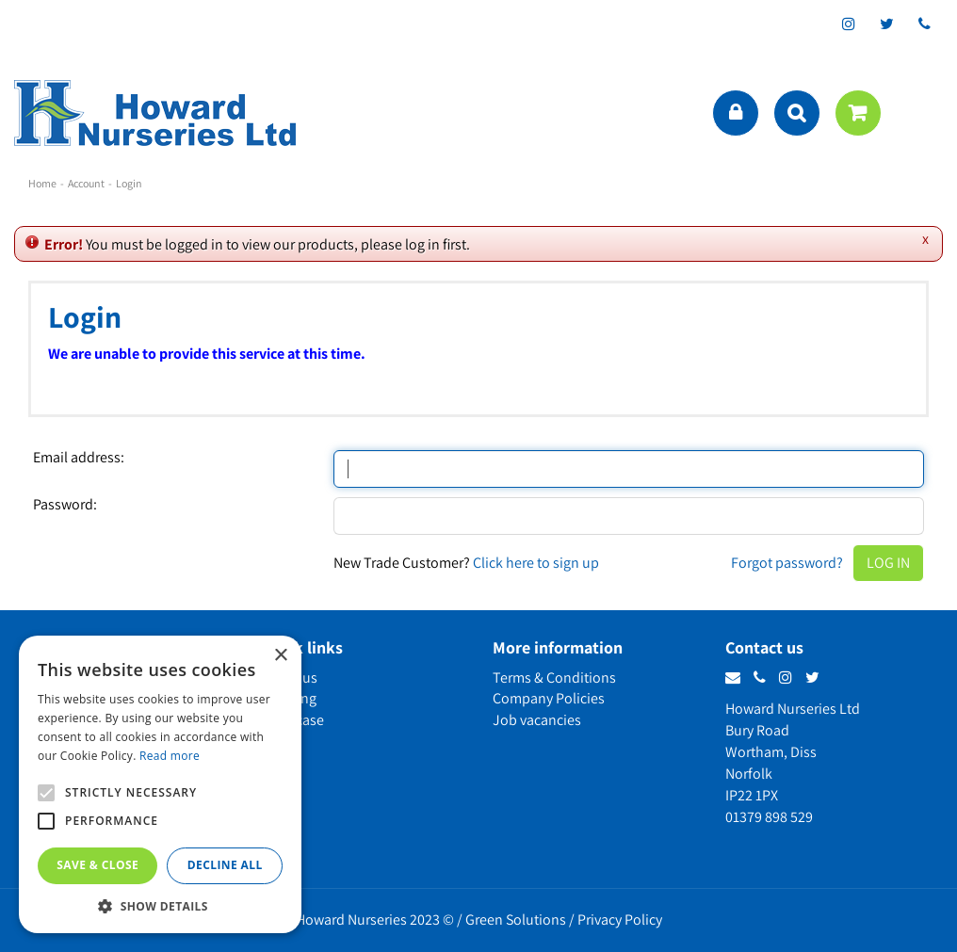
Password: (65, 504)
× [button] (280, 656)
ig (849, 23)
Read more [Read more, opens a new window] (169, 756)
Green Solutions (515, 919)
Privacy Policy (619, 919)
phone (924, 23)
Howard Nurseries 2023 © (375, 919)
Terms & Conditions (554, 677)
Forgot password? (787, 563)
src (796, 113)
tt (886, 23)
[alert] (160, 784)
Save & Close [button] (97, 865)
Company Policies (549, 698)
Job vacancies (537, 720)
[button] (160, 905)
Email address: (78, 457)
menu (924, 113)
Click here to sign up (536, 563)
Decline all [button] (225, 865)
